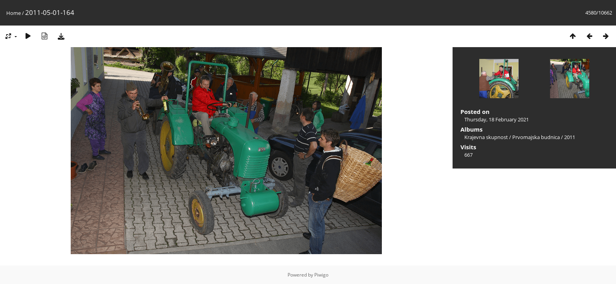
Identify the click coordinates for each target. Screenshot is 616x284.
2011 (569, 137)
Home (13, 12)
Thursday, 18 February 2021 (496, 119)
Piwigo (321, 274)
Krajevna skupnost (486, 137)
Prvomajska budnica (536, 137)
